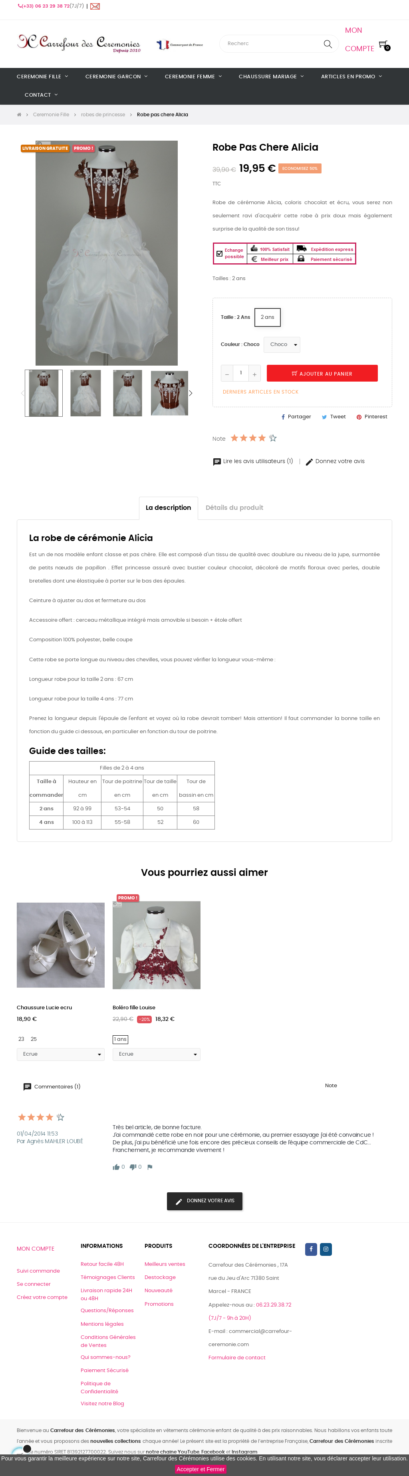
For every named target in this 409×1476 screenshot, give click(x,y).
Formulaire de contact (237, 1358)
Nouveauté (159, 1290)
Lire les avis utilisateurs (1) (253, 461)
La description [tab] (168, 508)
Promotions (159, 1304)
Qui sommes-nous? (106, 1357)
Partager (299, 417)
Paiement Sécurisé (105, 1370)
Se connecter (34, 1284)
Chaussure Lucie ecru (44, 1008)
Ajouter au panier (322, 374)
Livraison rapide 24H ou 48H (106, 1294)
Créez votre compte (42, 1297)
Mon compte (35, 1249)
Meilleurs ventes (165, 1264)
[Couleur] (282, 345)
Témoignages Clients (108, 1277)
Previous (23, 393)
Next (191, 393)
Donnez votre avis (335, 461)
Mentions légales (102, 1324)
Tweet (338, 417)
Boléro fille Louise (134, 1008)
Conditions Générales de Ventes (108, 1341)
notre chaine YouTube (172, 1452)
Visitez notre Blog (102, 1403)
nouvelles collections (115, 1441)
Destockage (160, 1277)
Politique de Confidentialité (99, 1387)
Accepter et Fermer (201, 1469)
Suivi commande (38, 1271)
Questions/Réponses (107, 1310)
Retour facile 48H (102, 1264)
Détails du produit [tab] (234, 508)
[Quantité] (240, 373)
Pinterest (376, 417)
